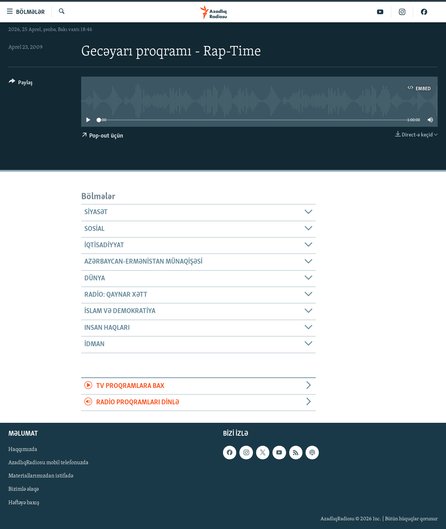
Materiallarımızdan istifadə (40, 476)
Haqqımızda (22, 450)
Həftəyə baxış (23, 503)
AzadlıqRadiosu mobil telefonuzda (48, 463)
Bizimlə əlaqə (23, 489)
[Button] (21, 84)
